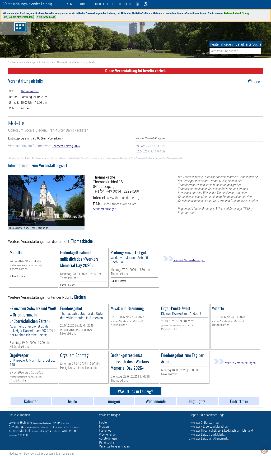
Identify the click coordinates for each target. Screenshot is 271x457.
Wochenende (70, 431)
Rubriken (65, 4)
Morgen (35, 431)
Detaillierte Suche (248, 44)
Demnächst (14, 422)
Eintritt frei (53, 427)
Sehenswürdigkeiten (41, 427)
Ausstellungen (38, 423)
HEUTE (100, 4)
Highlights (121, 4)
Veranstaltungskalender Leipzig (27, 4)
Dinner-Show (65, 423)
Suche (42, 62)
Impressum (47, 453)
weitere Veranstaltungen (184, 260)
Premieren (56, 423)
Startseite (13, 62)
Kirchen (51, 62)
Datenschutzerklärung (236, 13)
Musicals (25, 431)
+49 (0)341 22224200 (122, 191)
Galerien (77, 427)
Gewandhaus (17, 427)
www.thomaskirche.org (123, 197)
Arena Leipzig (55, 431)
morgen (227, 44)
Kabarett (23, 435)
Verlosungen (13, 435)
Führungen (44, 431)
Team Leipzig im (65, 453)
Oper (10, 431)
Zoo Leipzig (47, 423)
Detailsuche (106, 442)
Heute (16, 431)
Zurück (257, 81)
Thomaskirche (64, 62)
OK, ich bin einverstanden (18, 17)
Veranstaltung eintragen (114, 446)
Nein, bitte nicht (46, 17)
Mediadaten (15, 453)
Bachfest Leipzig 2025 (66, 146)
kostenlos (105, 430)
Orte (83, 4)
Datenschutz (31, 453)
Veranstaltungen (28, 62)
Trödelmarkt (68, 427)
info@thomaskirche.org (120, 204)
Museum (30, 427)
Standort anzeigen (104, 209)
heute (214, 44)
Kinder (60, 427)
